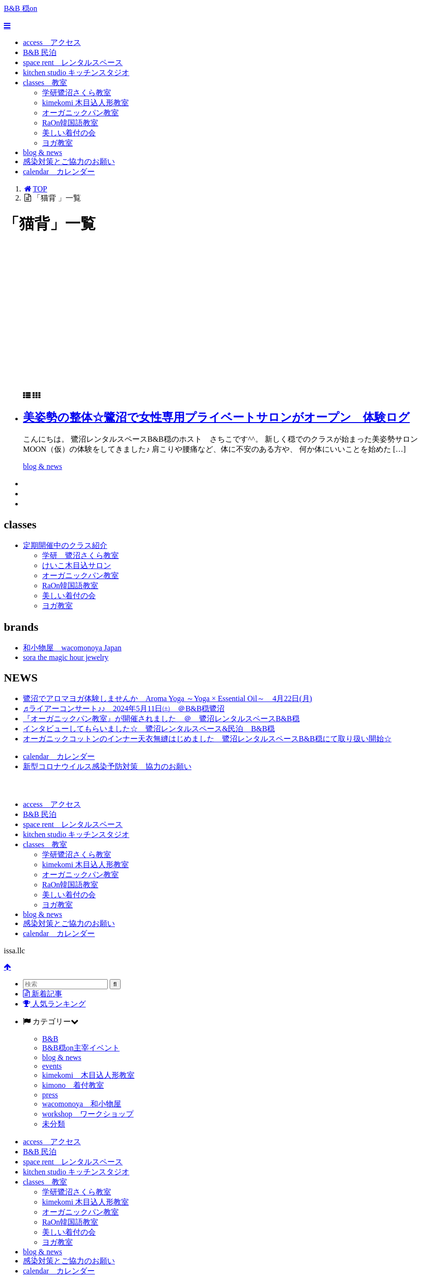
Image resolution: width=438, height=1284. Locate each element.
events (52, 1066)
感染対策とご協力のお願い (69, 161)
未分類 (53, 1124)
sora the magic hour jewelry (66, 657)
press (50, 1095)
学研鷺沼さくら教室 (76, 93)
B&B (50, 1039)
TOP (35, 189)
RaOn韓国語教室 (70, 123)
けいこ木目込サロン (76, 565)
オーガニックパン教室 (80, 113)
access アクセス (52, 42)
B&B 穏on (20, 8)
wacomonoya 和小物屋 (81, 1104)
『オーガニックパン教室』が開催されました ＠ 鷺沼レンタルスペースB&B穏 (161, 719)
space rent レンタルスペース (73, 62)
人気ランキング (54, 1004)
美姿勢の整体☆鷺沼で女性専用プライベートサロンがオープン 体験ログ (216, 417)
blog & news (42, 152)
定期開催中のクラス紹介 (65, 545)
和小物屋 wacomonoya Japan (72, 648)
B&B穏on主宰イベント (81, 1048)
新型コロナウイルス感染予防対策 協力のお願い (107, 766)
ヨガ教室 (57, 143)
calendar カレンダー (59, 171)
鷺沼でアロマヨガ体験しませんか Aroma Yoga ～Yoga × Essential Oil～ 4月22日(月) (167, 698)
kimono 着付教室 (73, 1085)
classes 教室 (45, 82)
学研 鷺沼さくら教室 (80, 555)
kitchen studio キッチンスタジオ (76, 72)
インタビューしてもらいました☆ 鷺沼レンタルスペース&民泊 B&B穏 (149, 729)
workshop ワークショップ (88, 1114)
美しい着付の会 (69, 133)
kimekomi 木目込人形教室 (85, 103)
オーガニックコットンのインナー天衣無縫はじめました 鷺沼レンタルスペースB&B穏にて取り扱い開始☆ (207, 739)
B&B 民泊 (39, 52)
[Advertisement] (219, 317)
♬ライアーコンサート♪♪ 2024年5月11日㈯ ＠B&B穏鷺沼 (124, 708)
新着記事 (42, 994)
